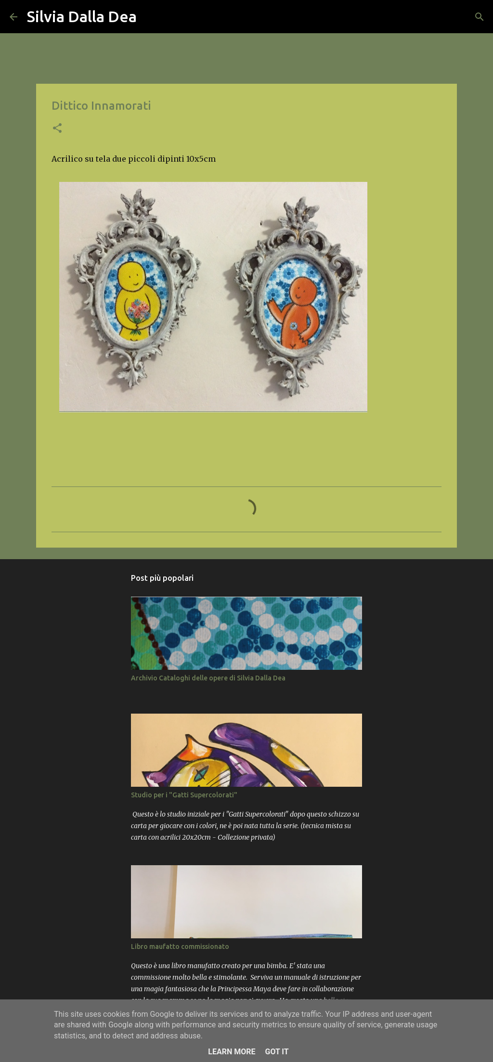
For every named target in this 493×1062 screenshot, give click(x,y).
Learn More (231, 1051)
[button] (57, 129)
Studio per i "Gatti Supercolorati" (184, 795)
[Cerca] (150, 16)
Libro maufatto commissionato (180, 946)
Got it (276, 1051)
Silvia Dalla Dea (82, 16)
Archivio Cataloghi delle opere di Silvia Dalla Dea (208, 678)
